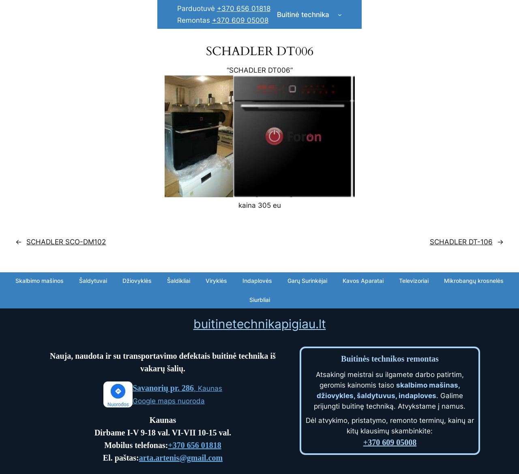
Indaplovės (257, 280)
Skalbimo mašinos (39, 280)
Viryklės (216, 280)
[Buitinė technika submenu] (340, 15)
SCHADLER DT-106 (461, 242)
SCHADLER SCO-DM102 (66, 242)
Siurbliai (259, 299)
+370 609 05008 (240, 20)
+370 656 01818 (243, 8)
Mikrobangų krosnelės (474, 280)
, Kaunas (177, 388)
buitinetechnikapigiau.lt (259, 324)
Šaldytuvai (93, 280)
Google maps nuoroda (169, 401)
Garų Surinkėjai (307, 280)
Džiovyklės (137, 280)
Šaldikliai (178, 280)
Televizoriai (414, 280)
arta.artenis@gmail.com (181, 457)
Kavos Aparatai (363, 280)
